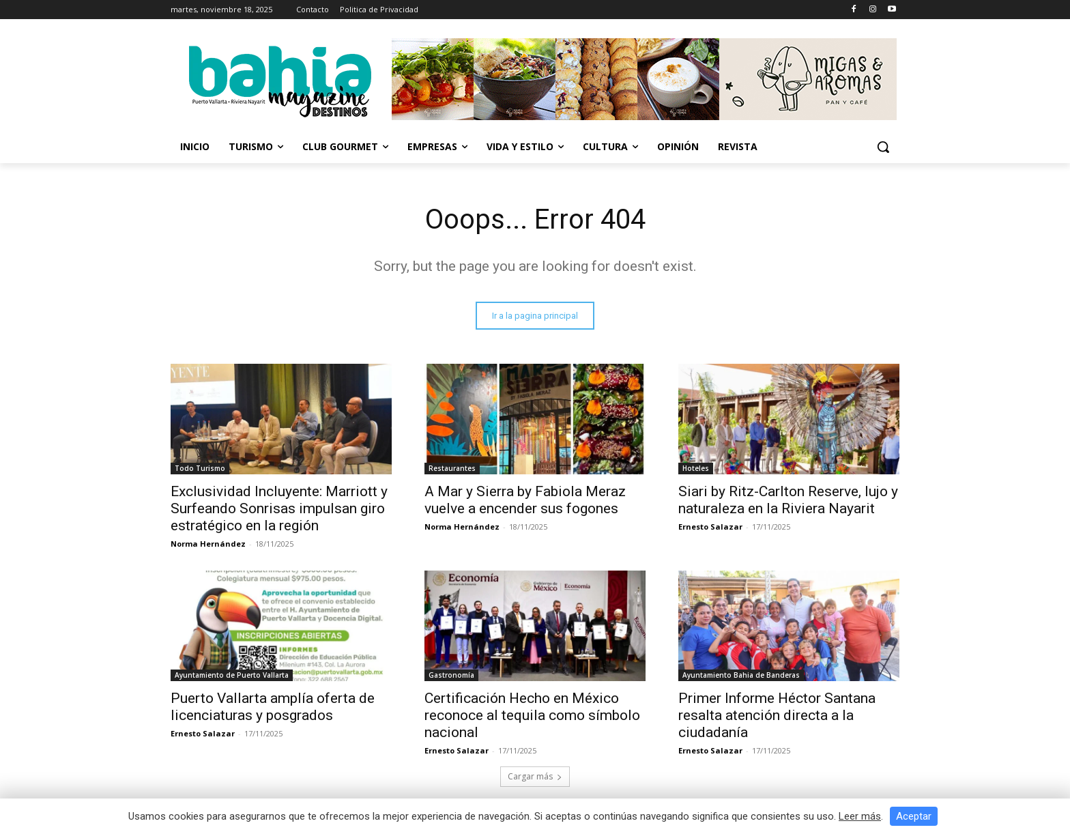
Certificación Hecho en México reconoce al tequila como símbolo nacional (532, 715)
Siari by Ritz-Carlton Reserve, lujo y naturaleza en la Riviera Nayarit (788, 500)
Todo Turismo (200, 468)
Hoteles (695, 468)
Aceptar (913, 816)
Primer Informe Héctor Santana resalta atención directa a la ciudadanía (777, 715)
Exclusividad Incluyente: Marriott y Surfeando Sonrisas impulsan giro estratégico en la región (279, 508)
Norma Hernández (208, 543)
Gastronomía (451, 675)
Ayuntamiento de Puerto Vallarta (232, 675)
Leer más (860, 816)
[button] (883, 146)
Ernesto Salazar (710, 526)
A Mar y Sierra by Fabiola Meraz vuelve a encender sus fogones (525, 500)
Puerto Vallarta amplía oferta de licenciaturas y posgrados (273, 706)
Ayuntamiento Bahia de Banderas (741, 675)
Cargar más (535, 776)
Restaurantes (452, 468)
